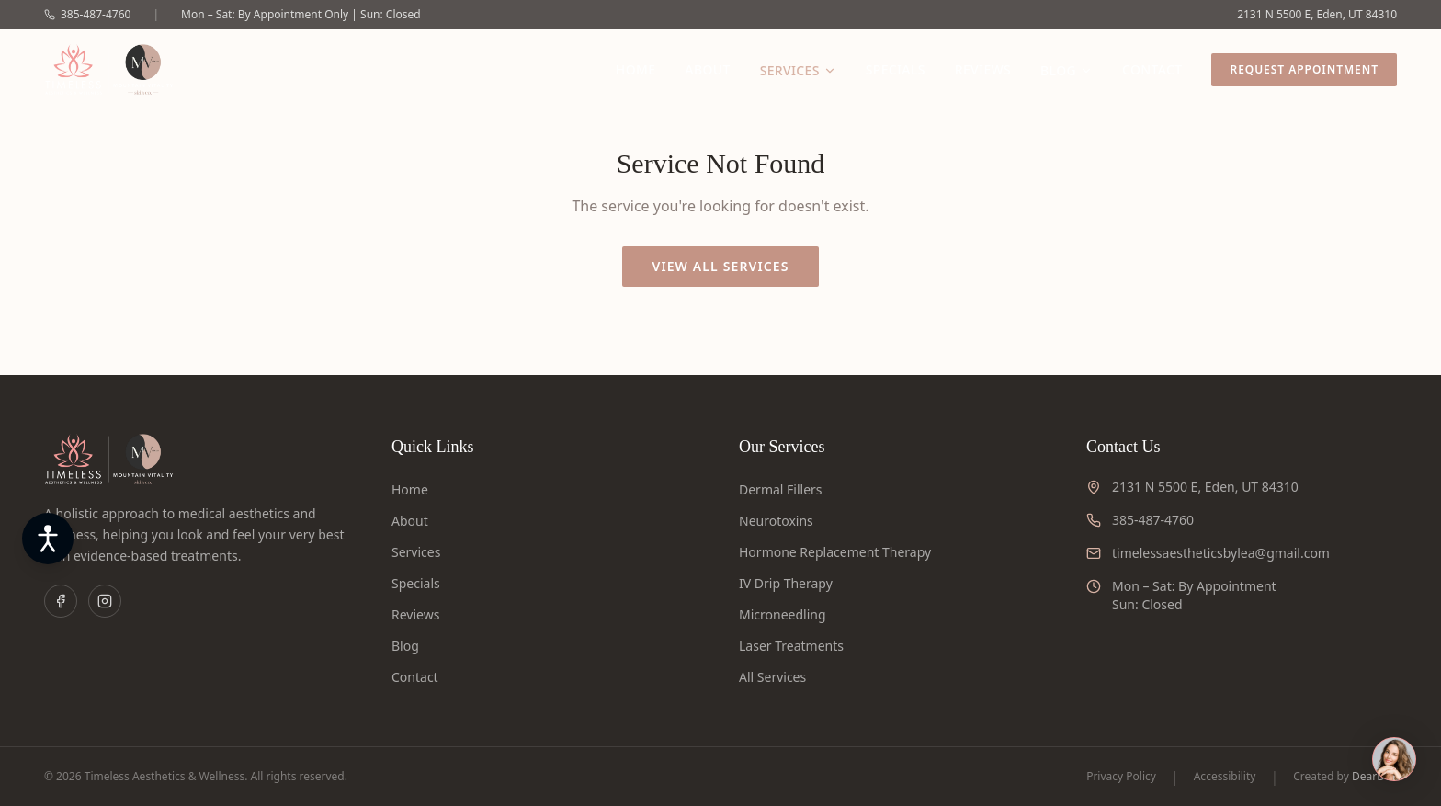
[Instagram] (104, 601)
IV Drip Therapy (786, 583)
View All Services (720, 266)
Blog (1066, 70)
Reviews (983, 69)
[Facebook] (60, 601)
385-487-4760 (87, 14)
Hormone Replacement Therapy (835, 552)
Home (636, 69)
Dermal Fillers (781, 489)
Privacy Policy (1121, 776)
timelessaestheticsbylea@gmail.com (1221, 553)
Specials (895, 69)
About (707, 69)
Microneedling (782, 614)
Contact (1152, 69)
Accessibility (1225, 776)
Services (798, 70)
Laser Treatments (791, 645)
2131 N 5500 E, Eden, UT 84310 (1317, 14)
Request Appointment (1304, 69)
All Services (772, 677)
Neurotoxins (776, 520)
